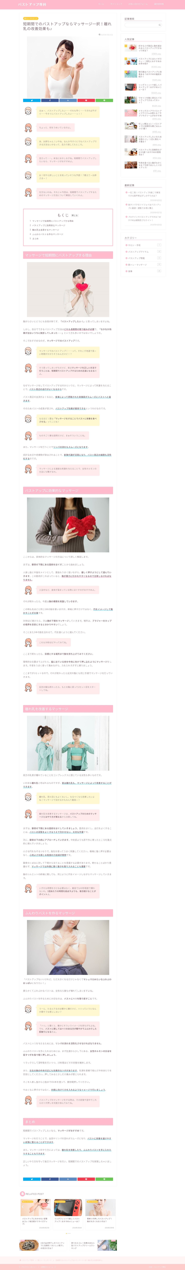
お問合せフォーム (47, 1267)
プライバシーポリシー (29, 1267)
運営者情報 (159, 4)
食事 (144, 271)
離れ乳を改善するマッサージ (45, 230)
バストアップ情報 (144, 258)
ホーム (101, 4)
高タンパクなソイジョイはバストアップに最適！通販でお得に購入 (144, 206)
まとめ (35, 238)
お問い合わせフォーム (138, 4)
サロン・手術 (144, 245)
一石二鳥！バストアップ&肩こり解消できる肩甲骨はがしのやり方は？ (144, 194)
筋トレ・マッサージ (30, 18)
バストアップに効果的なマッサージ (48, 225)
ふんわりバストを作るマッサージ (47, 234)
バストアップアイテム (144, 251)
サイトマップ (116, 4)
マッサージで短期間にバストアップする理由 (52, 221)
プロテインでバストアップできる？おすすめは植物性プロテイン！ (144, 218)
